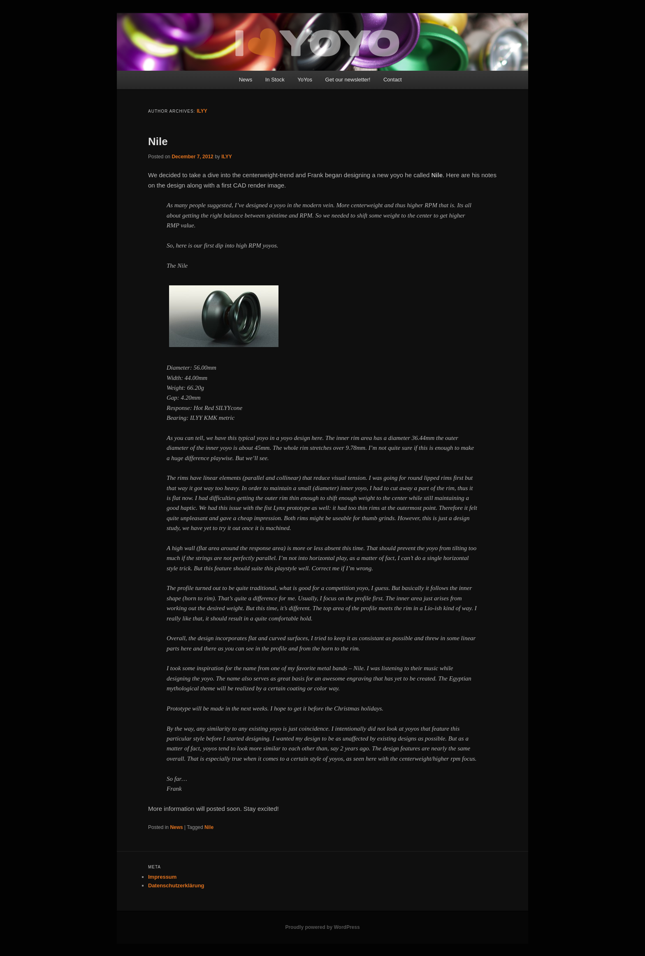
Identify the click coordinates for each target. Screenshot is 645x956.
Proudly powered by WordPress (322, 927)
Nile (158, 141)
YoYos (304, 79)
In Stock (275, 79)
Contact (392, 79)
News (246, 79)
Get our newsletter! (348, 79)
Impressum (162, 877)
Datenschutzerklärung (176, 885)
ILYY (202, 111)
